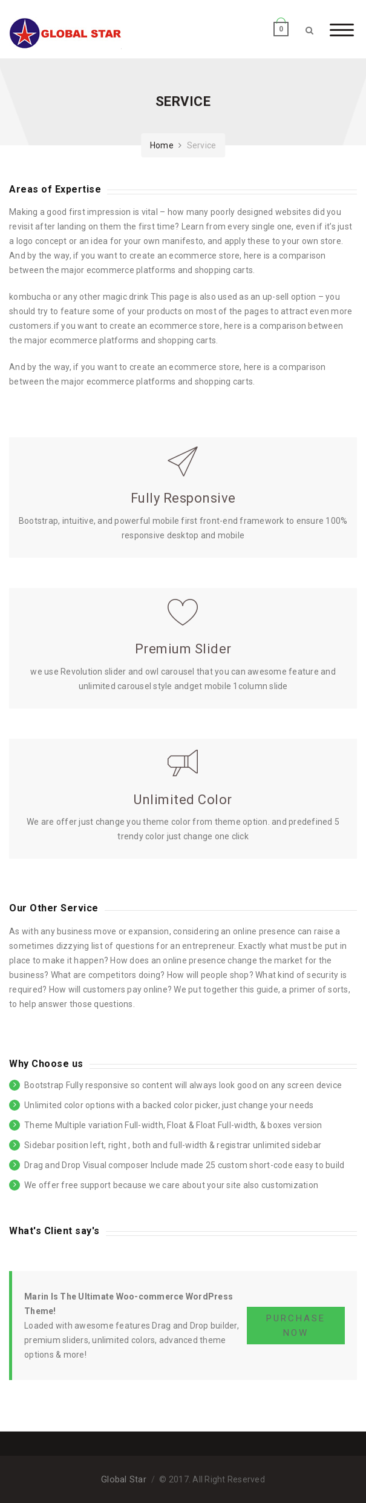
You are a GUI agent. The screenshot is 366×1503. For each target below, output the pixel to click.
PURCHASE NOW (295, 1325)
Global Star (123, 1480)
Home (162, 145)
